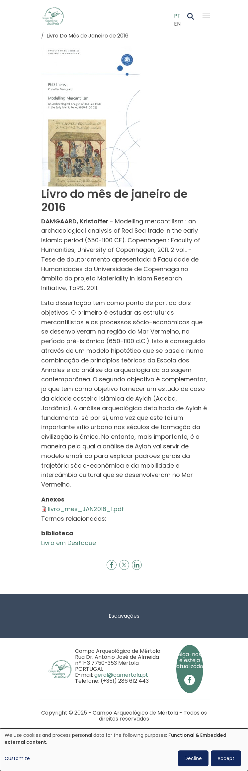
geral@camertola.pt (121, 675)
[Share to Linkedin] (137, 565)
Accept (225, 758)
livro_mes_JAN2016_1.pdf (86, 509)
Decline (193, 758)
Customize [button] (17, 758)
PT (177, 16)
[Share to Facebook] (112, 565)
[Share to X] (124, 565)
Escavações (124, 616)
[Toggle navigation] (206, 16)
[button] (91, 116)
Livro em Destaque (68, 543)
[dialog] (124, 750)
